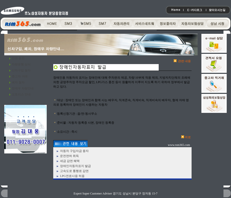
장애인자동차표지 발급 (75, 166)
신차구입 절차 (21, 70)
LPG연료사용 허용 (72, 176)
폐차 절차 (18, 82)
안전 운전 (18, 58)
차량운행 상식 (21, 64)
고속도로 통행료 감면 (74, 171)
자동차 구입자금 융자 (74, 151)
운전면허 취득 (69, 156)
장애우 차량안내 (23, 88)
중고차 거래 (20, 76)
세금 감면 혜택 (70, 161)
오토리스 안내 (21, 94)
